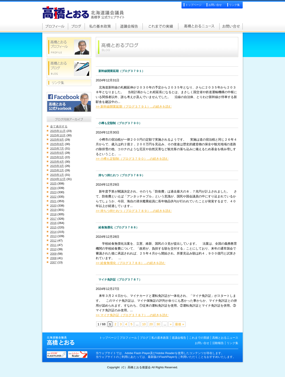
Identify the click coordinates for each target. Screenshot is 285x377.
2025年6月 (57, 152)
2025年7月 (57, 148)
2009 (53, 253)
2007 (53, 262)
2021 (53, 201)
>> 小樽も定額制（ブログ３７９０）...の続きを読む (132, 158)
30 (158, 324)
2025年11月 (58, 131)
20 (151, 324)
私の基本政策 (100, 26)
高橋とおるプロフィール (55, 26)
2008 (53, 258)
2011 (53, 245)
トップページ (193, 4)
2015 (53, 227)
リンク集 (234, 4)
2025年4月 (57, 161)
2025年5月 (57, 157)
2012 (53, 240)
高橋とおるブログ (76, 26)
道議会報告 (129, 26)
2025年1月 (57, 174)
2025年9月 (57, 139)
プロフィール (128, 337)
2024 (53, 188)
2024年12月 (58, 179)
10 (144, 324)
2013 (53, 236)
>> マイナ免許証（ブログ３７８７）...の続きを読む (132, 315)
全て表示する (58, 126)
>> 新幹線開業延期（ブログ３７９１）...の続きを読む (134, 106)
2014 (53, 232)
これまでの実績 (160, 26)
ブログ (144, 337)
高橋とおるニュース (198, 26)
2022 (53, 196)
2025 (53, 183)
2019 (53, 209)
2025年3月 (57, 166)
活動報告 (218, 343)
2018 (53, 214)
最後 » (179, 324)
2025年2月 (57, 170)
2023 (53, 192)
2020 (53, 205)
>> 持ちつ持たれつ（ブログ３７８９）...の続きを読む (134, 211)
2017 (53, 218)
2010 (53, 249)
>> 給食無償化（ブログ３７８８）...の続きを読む (130, 263)
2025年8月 (57, 144)
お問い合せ (215, 4)
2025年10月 (58, 135)
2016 (53, 223)
